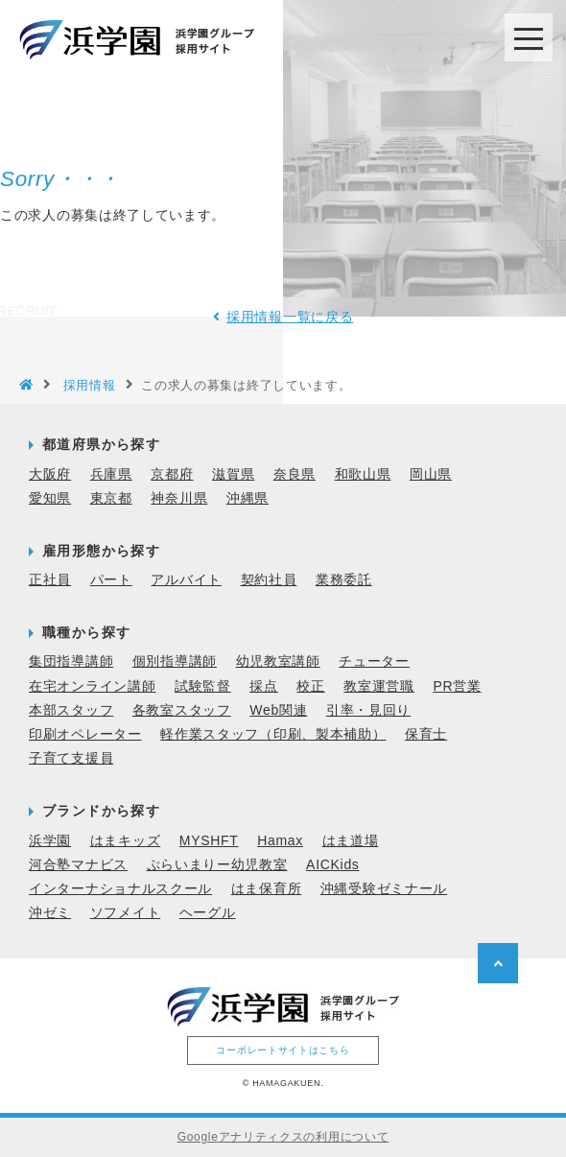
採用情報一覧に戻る (289, 316)
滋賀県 (233, 473)
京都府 (172, 473)
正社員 (50, 579)
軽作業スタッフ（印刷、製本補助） (273, 734)
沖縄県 (247, 497)
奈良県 (294, 473)
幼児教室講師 (278, 661)
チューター (374, 661)
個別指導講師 (174, 661)
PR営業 (457, 685)
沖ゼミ (50, 912)
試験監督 (203, 685)
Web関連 (278, 709)
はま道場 (350, 839)
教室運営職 (378, 685)
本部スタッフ (71, 709)
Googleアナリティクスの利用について (283, 1137)
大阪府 (50, 473)
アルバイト (186, 579)
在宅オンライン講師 (92, 685)
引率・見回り (368, 709)
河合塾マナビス (78, 863)
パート (111, 579)
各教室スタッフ (181, 709)
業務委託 (344, 579)
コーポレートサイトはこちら (282, 1049)
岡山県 (431, 473)
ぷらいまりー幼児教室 (217, 863)
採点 (263, 685)
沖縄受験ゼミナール (383, 888)
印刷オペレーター (85, 734)
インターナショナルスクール (120, 888)
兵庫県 (111, 473)
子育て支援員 (71, 758)
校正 (310, 685)
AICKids (332, 863)
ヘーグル (207, 912)
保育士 (426, 734)
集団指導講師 (71, 661)
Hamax (280, 839)
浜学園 (50, 839)
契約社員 (269, 579)
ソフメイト (125, 912)
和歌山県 (363, 473)
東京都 (111, 497)
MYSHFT (209, 839)
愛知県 (50, 497)
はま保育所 (266, 888)
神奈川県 (179, 497)
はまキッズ (125, 839)
